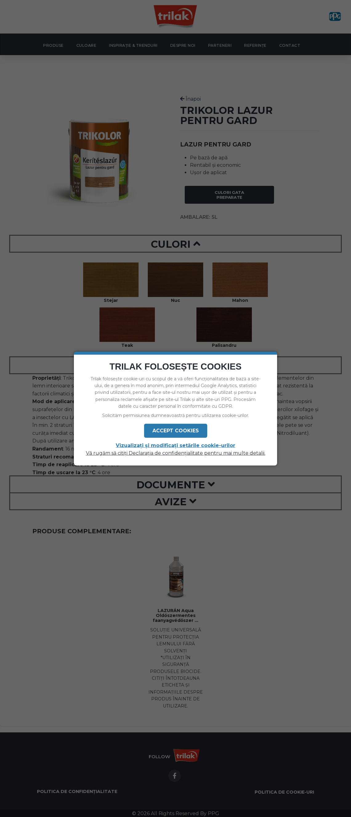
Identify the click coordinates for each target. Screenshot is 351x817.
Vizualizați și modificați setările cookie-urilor (175, 445)
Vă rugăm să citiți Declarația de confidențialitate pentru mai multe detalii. (175, 453)
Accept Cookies (175, 431)
